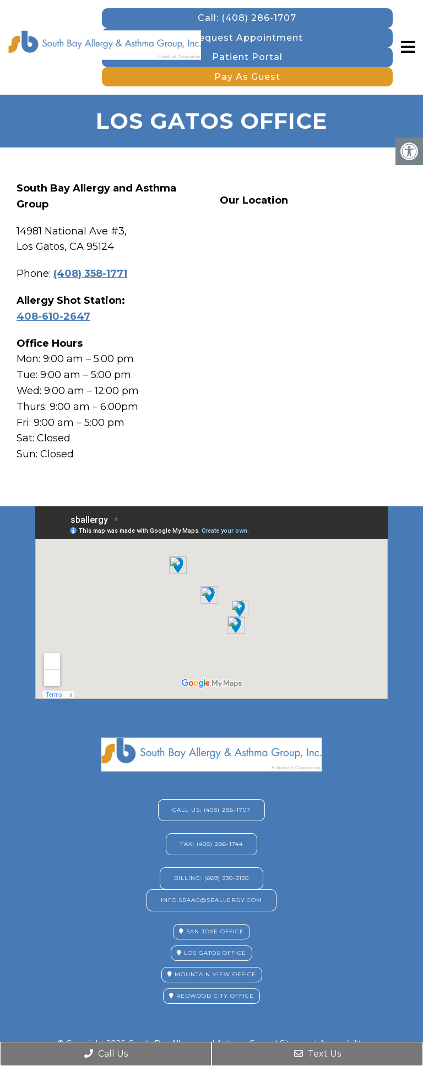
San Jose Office (211, 931)
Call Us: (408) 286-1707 (211, 809)
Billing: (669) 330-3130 (211, 878)
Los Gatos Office (211, 952)
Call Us (106, 1053)
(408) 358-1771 (90, 273)
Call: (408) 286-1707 (247, 18)
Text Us (317, 1053)
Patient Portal (247, 57)
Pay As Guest (247, 77)
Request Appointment (247, 37)
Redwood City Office (211, 995)
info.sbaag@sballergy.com (211, 900)
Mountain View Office (211, 974)
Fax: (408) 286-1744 (211, 844)
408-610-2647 (53, 316)
